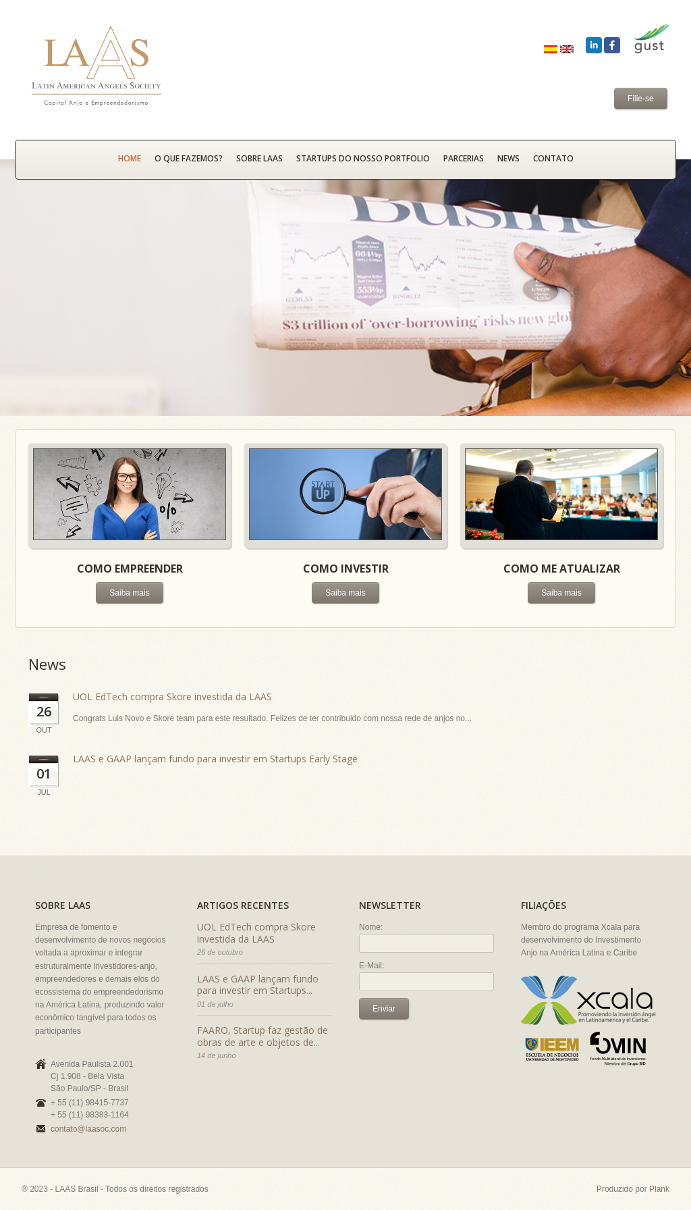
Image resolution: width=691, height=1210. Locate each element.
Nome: (371, 927)
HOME (129, 158)
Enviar (383, 1009)
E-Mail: (371, 965)
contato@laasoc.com (88, 1129)
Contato (553, 158)
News (508, 158)
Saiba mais (129, 593)
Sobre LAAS (259, 158)
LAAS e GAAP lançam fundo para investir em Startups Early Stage (215, 758)
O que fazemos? (189, 158)
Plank (659, 1189)
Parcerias (463, 158)
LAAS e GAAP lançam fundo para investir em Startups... (258, 984)
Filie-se (641, 98)
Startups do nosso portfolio (363, 158)
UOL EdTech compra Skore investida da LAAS (172, 696)
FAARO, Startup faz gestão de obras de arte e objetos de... (262, 1036)
